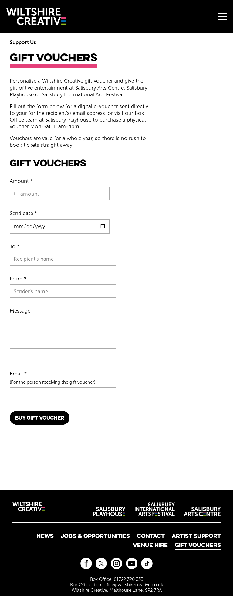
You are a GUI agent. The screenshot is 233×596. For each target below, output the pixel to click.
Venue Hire (150, 545)
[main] (116, 256)
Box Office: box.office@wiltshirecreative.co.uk (116, 584)
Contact (151, 536)
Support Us (23, 42)
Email (18, 374)
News (45, 536)
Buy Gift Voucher (39, 417)
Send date (23, 213)
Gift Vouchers (198, 545)
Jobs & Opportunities (95, 536)
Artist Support (196, 536)
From (18, 279)
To (14, 246)
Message (20, 311)
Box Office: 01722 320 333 (116, 579)
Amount (21, 181)
